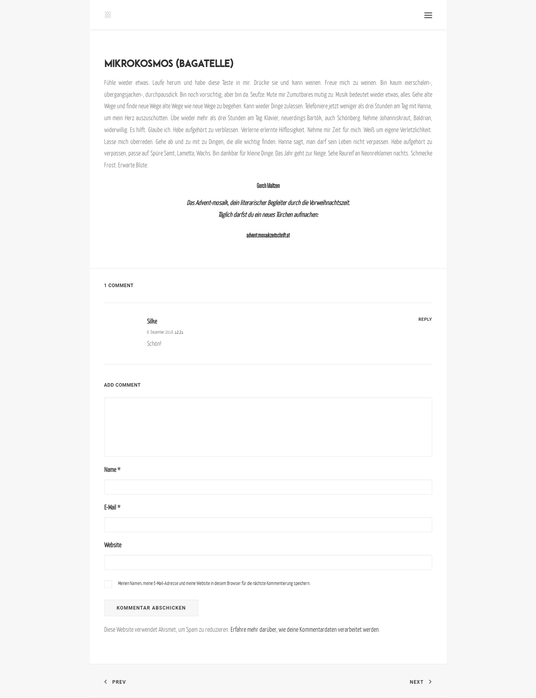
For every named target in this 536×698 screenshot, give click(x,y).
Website (112, 545)
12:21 (179, 331)
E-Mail (112, 507)
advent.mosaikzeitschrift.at (268, 235)
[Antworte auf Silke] (425, 319)
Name (112, 470)
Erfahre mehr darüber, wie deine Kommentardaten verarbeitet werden (305, 629)
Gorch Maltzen (268, 185)
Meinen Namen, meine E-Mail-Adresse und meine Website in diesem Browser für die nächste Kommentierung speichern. (214, 583)
